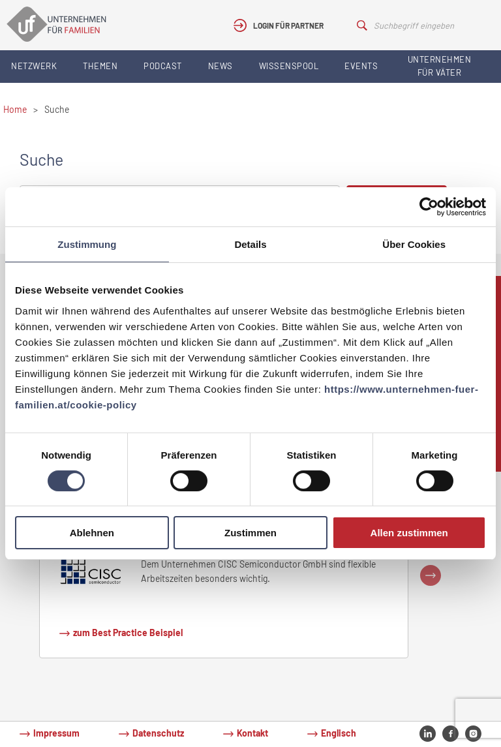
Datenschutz (158, 733)
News (220, 66)
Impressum (56, 733)
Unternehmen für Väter (440, 66)
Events (361, 66)
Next (430, 575)
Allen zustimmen (409, 532)
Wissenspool (289, 66)
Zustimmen (250, 532)
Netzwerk (34, 66)
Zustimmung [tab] (86, 244)
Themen (100, 66)
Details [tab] (250, 244)
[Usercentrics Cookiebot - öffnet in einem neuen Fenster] (429, 207)
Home (15, 109)
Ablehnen (92, 532)
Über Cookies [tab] (414, 244)
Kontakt (252, 733)
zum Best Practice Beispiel (128, 632)
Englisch (338, 733)
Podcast (163, 66)
